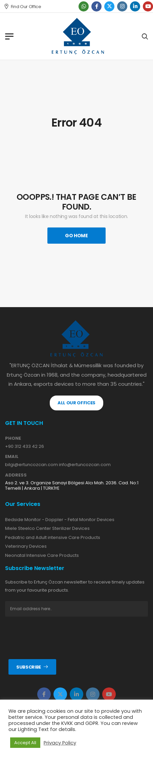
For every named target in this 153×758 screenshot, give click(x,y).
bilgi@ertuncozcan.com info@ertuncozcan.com (58, 464)
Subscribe (28, 667)
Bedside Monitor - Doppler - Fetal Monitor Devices (59, 519)
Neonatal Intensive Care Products (42, 555)
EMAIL (12, 456)
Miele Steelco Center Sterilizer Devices (47, 528)
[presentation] (56, 638)
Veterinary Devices (26, 546)
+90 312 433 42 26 (24, 446)
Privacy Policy (60, 743)
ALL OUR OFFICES (76, 403)
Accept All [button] (25, 742)
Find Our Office (22, 6)
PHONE (13, 438)
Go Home (76, 235)
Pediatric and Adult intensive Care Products (52, 537)
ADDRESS (16, 475)
